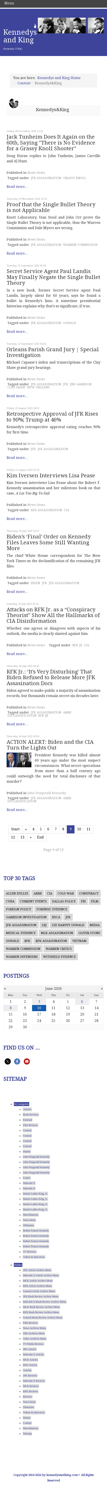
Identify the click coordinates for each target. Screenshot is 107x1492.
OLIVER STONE (89, 933)
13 (22, 837)
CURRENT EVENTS (33, 901)
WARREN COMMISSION (80, 244)
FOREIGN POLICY (18, 909)
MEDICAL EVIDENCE (21, 933)
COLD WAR (66, 893)
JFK (65, 384)
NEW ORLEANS (38, 387)
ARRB (67, 712)
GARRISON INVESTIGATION (26, 917)
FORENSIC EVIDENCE (51, 909)
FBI (83, 901)
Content (24, 83)
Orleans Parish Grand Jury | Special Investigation (53, 352)
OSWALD (69, 323)
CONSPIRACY (89, 893)
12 (13, 837)
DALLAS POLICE (64, 901)
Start (15, 829)
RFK (27, 941)
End (40, 837)
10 (79, 829)
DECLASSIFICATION (21, 715)
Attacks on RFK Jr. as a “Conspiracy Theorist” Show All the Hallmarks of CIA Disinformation (53, 615)
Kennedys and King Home (59, 78)
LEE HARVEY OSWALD (68, 925)
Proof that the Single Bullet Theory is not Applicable (51, 207)
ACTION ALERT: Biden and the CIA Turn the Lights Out (50, 745)
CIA (66, 510)
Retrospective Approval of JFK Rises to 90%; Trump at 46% (52, 417)
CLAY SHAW (16, 387)
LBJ (44, 925)
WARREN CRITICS (59, 949)
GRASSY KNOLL (74, 178)
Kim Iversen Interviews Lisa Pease (51, 476)
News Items (36, 172)
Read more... (17, 187)
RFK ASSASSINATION (46, 510)
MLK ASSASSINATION (57, 933)
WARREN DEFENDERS (22, 956)
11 (89, 829)
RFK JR (77, 645)
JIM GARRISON (81, 384)
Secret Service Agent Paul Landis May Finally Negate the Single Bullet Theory (53, 277)
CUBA (10, 901)
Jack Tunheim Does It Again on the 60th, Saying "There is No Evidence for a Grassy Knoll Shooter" (51, 143)
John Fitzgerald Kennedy (46, 793)
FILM (94, 901)
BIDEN (35, 583)
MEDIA (95, 925)
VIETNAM (79, 941)
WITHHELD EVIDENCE (59, 956)
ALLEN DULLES (17, 893)
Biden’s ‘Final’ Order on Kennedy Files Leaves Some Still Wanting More (49, 542)
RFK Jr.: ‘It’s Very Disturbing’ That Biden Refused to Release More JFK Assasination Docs (51, 677)
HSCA (56, 917)
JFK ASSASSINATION (46, 178)
